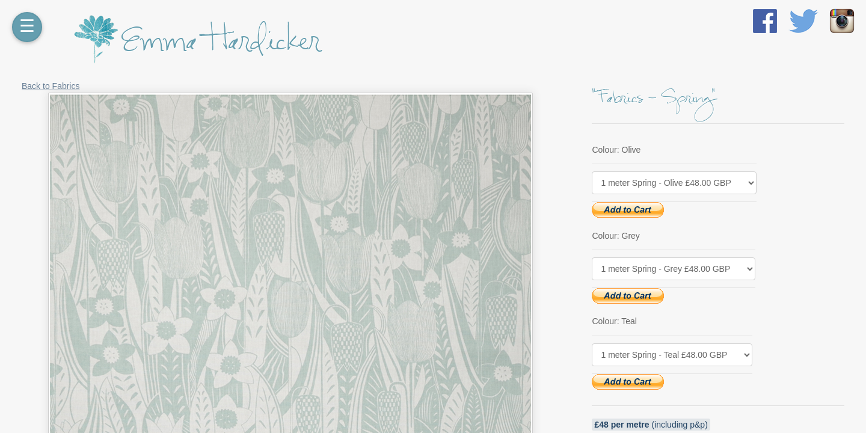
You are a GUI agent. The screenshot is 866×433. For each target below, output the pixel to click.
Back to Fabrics (50, 86)
